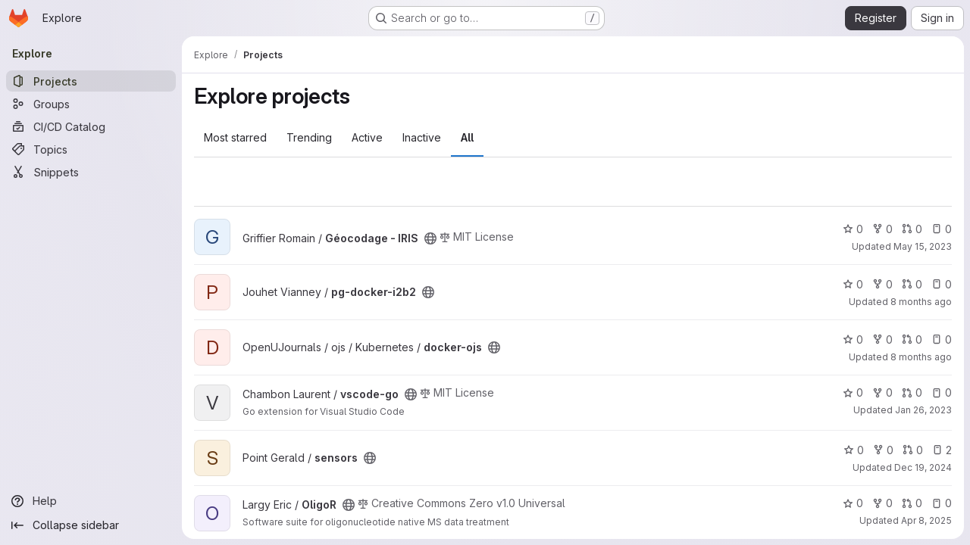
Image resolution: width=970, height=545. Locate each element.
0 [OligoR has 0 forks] (882, 503)
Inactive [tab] (421, 137)
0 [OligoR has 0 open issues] (941, 503)
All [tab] (467, 137)
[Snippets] (91, 171)
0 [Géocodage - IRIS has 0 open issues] (941, 229)
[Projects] (91, 81)
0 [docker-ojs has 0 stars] (853, 339)
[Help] (91, 501)
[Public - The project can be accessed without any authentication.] (430, 238)
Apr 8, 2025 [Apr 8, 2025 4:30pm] (926, 520)
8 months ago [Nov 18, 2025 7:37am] (921, 301)
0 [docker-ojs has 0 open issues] (941, 339)
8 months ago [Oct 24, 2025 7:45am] (921, 357)
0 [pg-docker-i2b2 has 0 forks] (882, 284)
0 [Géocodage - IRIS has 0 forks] (882, 229)
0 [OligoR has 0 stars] (853, 503)
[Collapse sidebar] (91, 525)
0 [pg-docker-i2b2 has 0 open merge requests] (912, 284)
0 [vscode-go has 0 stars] (853, 392)
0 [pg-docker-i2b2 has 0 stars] (853, 284)
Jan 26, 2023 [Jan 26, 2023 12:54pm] (923, 410)
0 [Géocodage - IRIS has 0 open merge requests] (912, 229)
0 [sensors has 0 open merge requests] (913, 450)
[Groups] (91, 103)
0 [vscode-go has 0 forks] (882, 392)
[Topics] (91, 149)
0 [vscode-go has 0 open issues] (941, 392)
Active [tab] (367, 137)
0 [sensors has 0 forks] (883, 450)
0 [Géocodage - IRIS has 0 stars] (853, 229)
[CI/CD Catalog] (91, 126)
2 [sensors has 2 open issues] (942, 450)
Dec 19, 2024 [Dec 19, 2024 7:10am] (923, 467)
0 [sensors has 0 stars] (853, 450)
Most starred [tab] (235, 137)
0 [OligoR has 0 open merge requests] (912, 503)
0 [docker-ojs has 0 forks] (882, 339)
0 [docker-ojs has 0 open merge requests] (912, 339)
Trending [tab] (309, 137)
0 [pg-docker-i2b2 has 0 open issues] (941, 284)
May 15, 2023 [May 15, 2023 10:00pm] (922, 246)
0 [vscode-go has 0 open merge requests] (912, 392)
